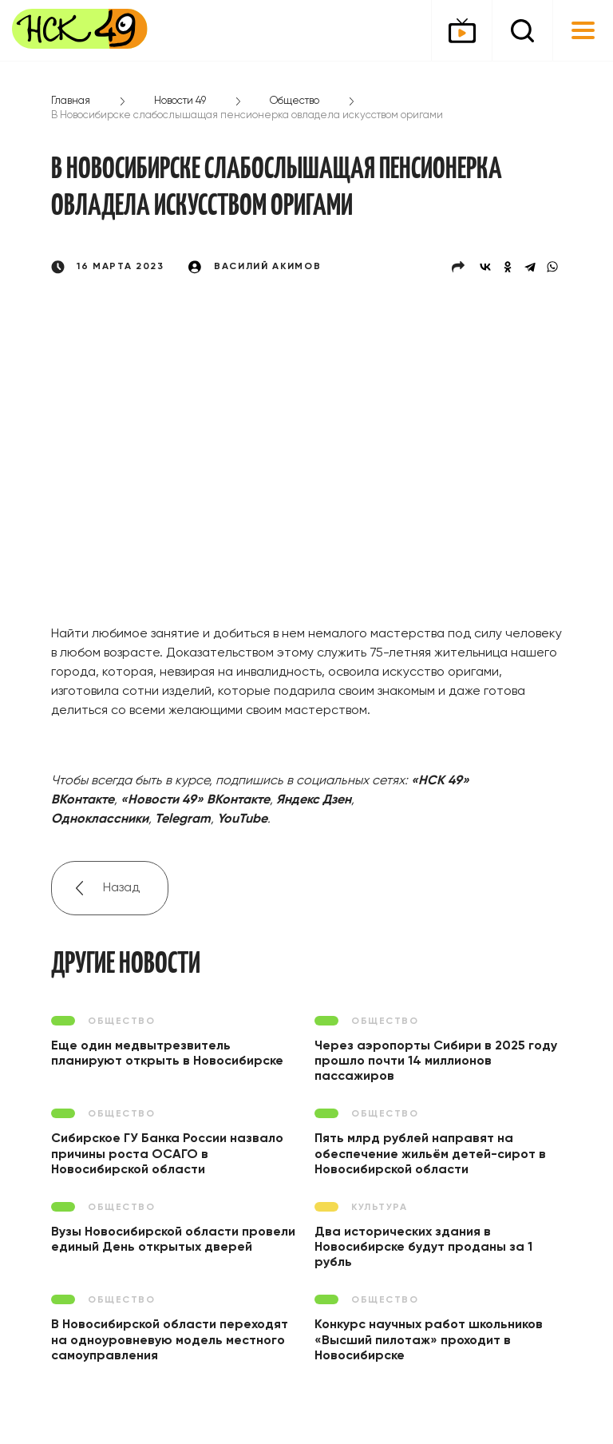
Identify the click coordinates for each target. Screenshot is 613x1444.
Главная (70, 101)
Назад (121, 888)
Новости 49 (180, 101)
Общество (294, 101)
